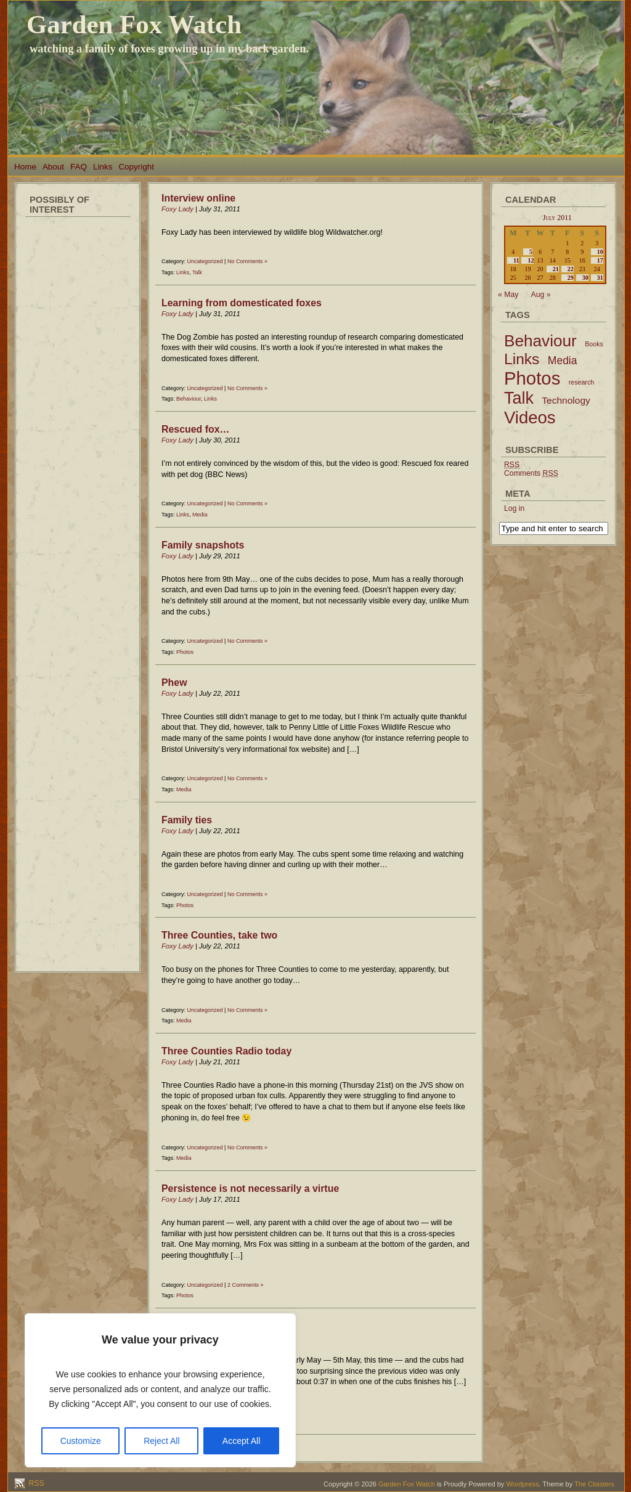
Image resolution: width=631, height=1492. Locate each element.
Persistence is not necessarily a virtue (250, 1188)
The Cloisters (594, 1484)
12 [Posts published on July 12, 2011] (530, 260)
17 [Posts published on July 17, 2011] (600, 260)
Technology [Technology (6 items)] (566, 400)
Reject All (161, 1441)
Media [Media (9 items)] (562, 360)
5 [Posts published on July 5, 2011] (530, 251)
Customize (80, 1441)
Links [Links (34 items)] (521, 359)
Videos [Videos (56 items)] (530, 417)
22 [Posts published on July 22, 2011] (571, 269)
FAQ (78, 166)
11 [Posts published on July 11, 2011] (516, 260)
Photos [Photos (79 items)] (532, 378)
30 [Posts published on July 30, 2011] (585, 277)
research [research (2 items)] (581, 382)
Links (102, 166)
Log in (514, 508)
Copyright (136, 166)
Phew (174, 682)
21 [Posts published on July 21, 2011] (556, 269)
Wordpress (522, 1484)
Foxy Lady (177, 209)
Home (25, 166)
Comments (531, 473)
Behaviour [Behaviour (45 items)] (540, 341)
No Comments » (247, 261)
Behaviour (188, 399)
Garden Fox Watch (134, 24)
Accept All (241, 1441)
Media (200, 515)
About (53, 166)
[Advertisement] (78, 407)
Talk (197, 272)
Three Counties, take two (219, 935)
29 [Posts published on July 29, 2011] (571, 277)
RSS (35, 1483)
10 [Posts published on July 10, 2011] (600, 251)
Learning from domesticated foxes (241, 303)
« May (508, 294)
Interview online (198, 198)
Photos (184, 652)
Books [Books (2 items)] (594, 344)
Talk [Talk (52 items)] (519, 398)
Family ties (186, 820)
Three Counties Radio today (226, 1051)
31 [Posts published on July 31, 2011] (600, 277)
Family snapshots (202, 545)
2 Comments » (245, 1285)
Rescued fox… (195, 429)
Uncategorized (205, 261)
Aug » (541, 294)
